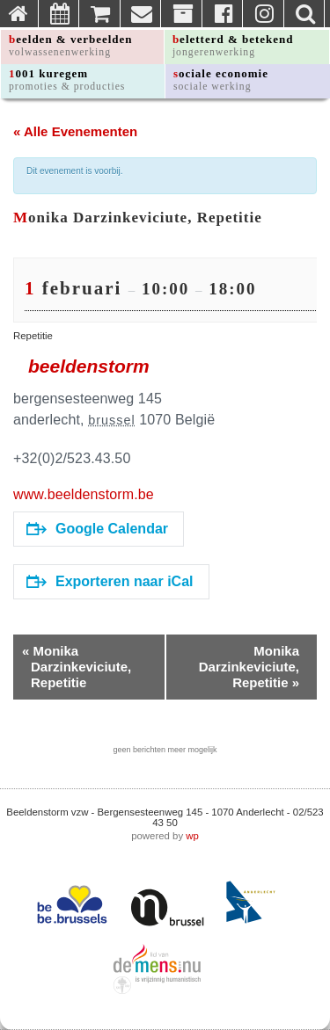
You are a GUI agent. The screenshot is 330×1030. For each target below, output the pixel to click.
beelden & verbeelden (71, 45)
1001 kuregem (67, 79)
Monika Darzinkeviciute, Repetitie (76, 666)
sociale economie (220, 79)
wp (192, 836)
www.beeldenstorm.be (83, 494)
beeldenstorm (89, 366)
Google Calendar (97, 528)
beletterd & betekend (233, 45)
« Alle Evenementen (75, 131)
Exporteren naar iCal (110, 581)
